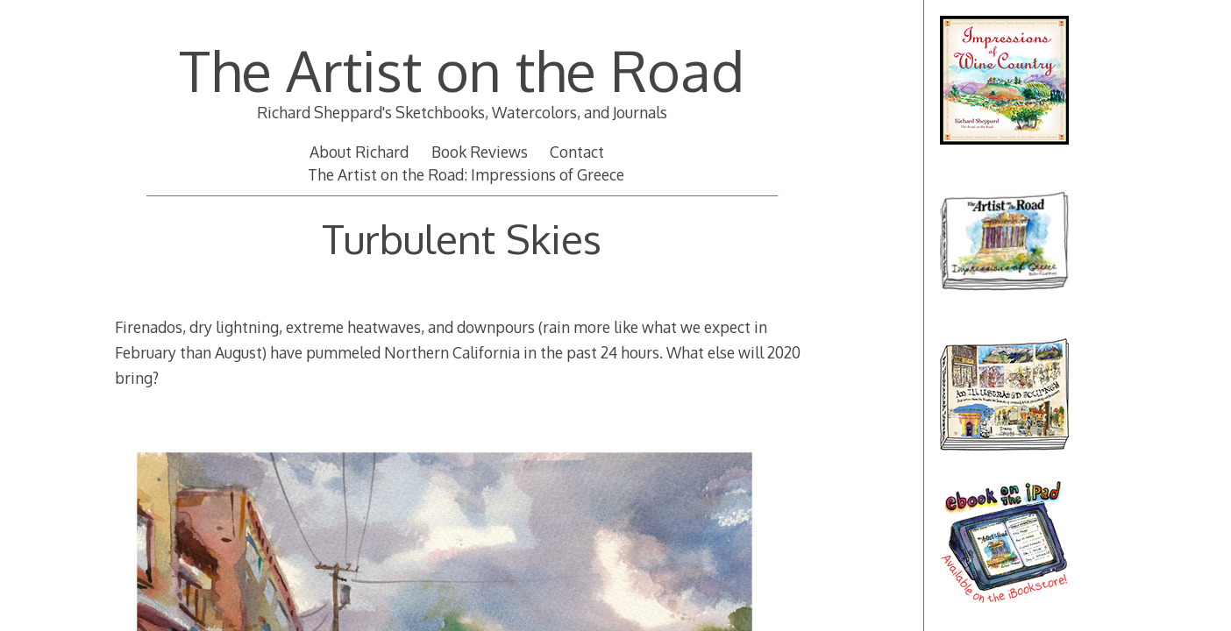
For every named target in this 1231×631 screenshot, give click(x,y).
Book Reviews (479, 151)
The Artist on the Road (461, 69)
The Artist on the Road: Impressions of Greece (466, 174)
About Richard (359, 151)
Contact (577, 151)
